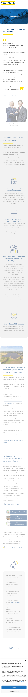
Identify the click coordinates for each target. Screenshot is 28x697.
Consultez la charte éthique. (12, 504)
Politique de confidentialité (18, 694)
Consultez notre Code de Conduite (14, 548)
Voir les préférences (14, 691)
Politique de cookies (16, 683)
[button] (26, 660)
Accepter (14, 687)
